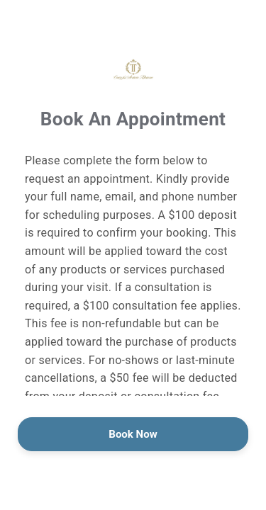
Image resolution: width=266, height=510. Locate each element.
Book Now (133, 434)
